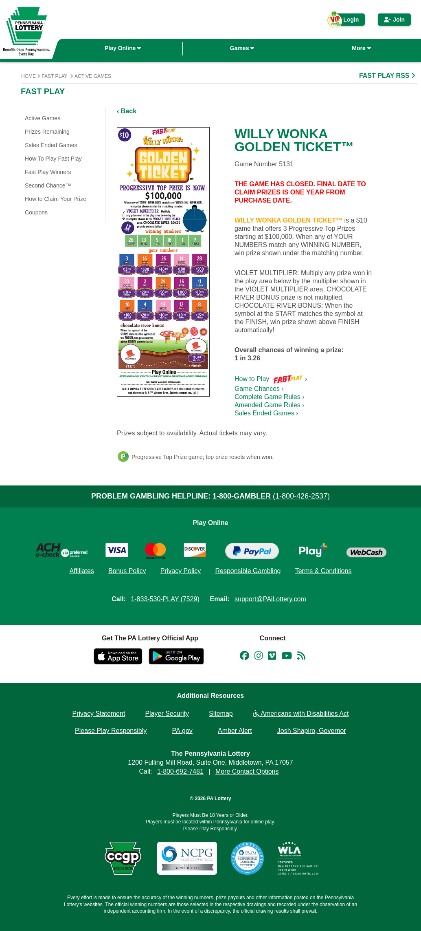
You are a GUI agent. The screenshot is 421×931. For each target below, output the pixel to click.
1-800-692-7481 (180, 771)
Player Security (167, 713)
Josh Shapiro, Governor (311, 730)
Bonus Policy (127, 570)
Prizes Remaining (47, 131)
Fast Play (54, 76)
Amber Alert (235, 730)
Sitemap (221, 713)
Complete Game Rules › (270, 396)
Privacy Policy (180, 570)
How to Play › (271, 378)
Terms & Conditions (323, 570)
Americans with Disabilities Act (301, 713)
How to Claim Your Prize (55, 199)
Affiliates (82, 570)
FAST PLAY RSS (388, 75)
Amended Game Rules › (270, 405)
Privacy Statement (98, 713)
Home (28, 76)
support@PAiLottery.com (270, 599)
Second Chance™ (48, 185)
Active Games (93, 76)
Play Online (123, 48)
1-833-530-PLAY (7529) (165, 599)
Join (394, 19)
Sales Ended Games (51, 145)
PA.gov (182, 730)
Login (347, 21)
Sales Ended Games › (266, 413)
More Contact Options (247, 771)
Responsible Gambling (248, 570)
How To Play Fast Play (53, 158)
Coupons (36, 212)
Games (242, 48)
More (361, 48)
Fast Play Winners (48, 172)
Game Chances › (259, 388)
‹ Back (126, 111)
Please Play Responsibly (111, 730)
